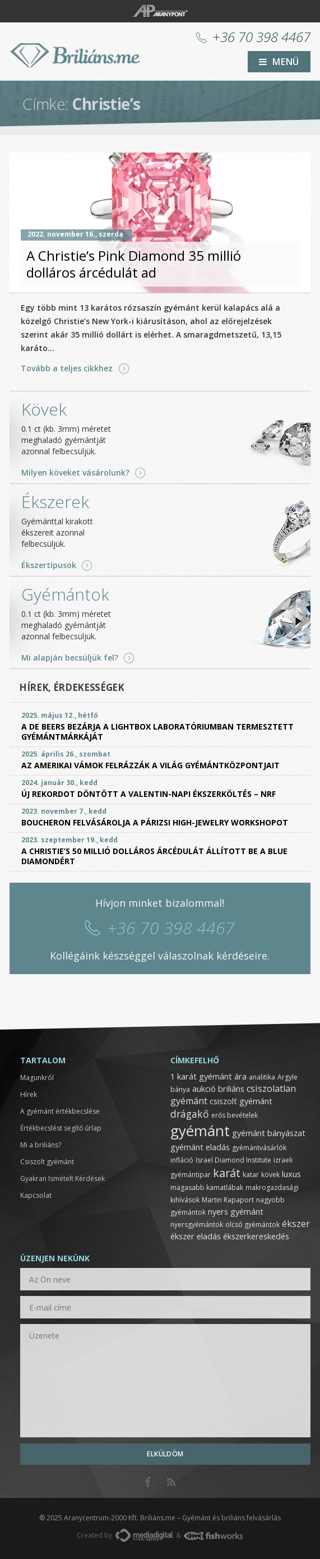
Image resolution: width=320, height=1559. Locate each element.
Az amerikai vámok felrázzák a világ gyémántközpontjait (150, 765)
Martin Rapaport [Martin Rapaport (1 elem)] (228, 1200)
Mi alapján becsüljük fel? (69, 658)
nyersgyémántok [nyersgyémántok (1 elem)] (196, 1224)
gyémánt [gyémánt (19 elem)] (200, 1130)
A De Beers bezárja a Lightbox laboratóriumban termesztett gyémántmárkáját (157, 731)
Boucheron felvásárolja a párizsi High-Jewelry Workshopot (154, 822)
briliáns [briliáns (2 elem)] (231, 1088)
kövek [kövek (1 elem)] (270, 1174)
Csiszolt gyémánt (47, 1161)
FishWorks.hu (213, 1536)
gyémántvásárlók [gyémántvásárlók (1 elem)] (259, 1147)
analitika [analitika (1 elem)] (262, 1077)
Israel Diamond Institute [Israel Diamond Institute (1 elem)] (233, 1160)
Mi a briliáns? (40, 1145)
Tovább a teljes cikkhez (67, 368)
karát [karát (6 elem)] (226, 1172)
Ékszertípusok (48, 565)
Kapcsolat (36, 1195)
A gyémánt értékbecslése (60, 1111)
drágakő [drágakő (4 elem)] (189, 1113)
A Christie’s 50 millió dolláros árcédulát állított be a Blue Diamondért (154, 856)
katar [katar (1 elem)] (251, 1174)
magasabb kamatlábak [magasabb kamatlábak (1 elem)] (206, 1187)
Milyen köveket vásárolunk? (75, 473)
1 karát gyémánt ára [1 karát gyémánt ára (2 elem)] (208, 1076)
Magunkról (37, 1077)
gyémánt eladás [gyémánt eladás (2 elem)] (200, 1146)
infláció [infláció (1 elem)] (181, 1160)
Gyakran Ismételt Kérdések (62, 1178)
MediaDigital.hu (144, 1535)
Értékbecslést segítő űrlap (60, 1128)
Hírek (28, 1094)
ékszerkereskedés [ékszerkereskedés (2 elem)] (256, 1236)
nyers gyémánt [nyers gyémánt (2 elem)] (235, 1211)
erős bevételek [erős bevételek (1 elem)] (234, 1115)
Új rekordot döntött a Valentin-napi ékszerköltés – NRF (148, 793)
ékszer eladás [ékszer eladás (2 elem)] (195, 1236)
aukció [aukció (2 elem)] (204, 1088)
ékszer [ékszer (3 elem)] (296, 1223)
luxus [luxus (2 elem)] (291, 1173)
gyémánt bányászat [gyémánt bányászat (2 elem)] (268, 1132)
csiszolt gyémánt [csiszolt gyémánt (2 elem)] (241, 1100)
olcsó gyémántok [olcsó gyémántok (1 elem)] (252, 1224)
